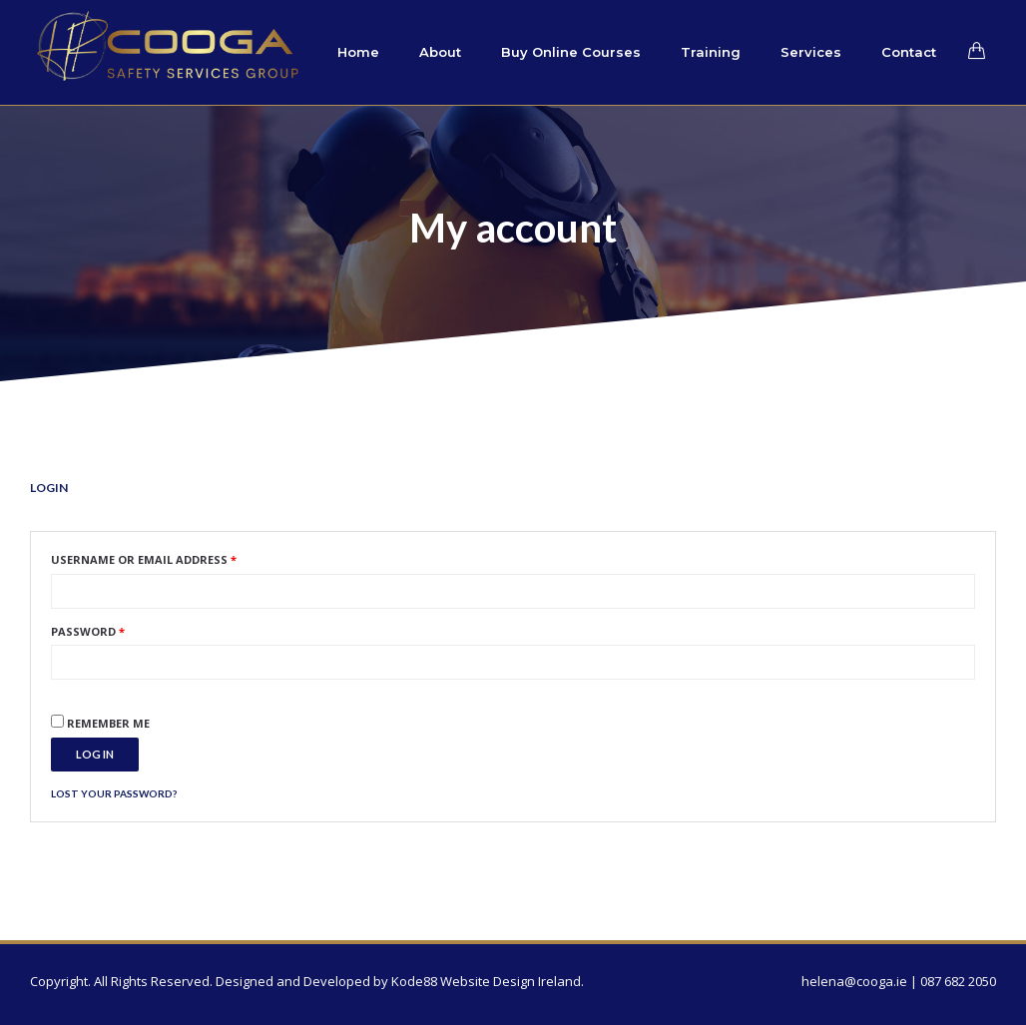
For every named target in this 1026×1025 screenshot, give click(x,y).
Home (358, 52)
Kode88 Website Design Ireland (486, 981)
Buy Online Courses (571, 52)
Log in (95, 754)
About (440, 52)
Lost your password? (114, 793)
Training (711, 52)
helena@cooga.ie (854, 981)
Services (810, 52)
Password (88, 631)
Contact (908, 52)
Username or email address (144, 559)
